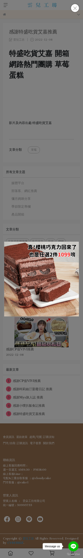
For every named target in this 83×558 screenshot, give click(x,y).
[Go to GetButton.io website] (73, 554)
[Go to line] (73, 546)
